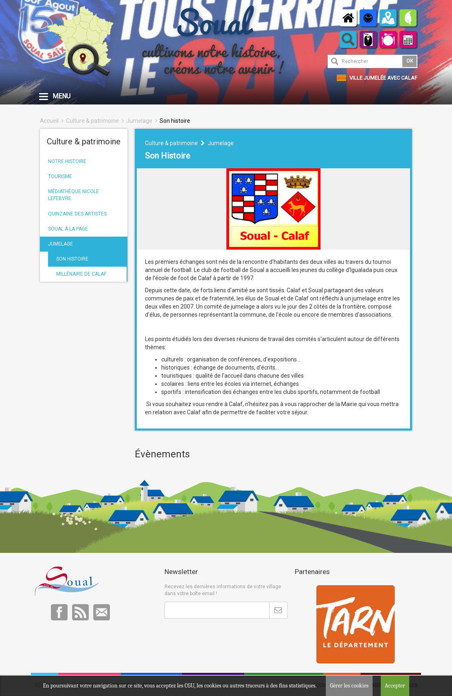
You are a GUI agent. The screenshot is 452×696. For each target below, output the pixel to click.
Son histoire (175, 120)
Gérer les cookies (349, 685)
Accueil (49, 120)
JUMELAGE (60, 244)
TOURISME (60, 176)
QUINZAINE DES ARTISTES (77, 214)
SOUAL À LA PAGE (68, 229)
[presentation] (226, 639)
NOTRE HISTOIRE (67, 161)
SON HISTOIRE (72, 259)
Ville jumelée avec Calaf (383, 78)
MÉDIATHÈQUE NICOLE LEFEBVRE (73, 195)
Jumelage (139, 120)
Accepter (395, 685)
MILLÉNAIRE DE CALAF (81, 274)
